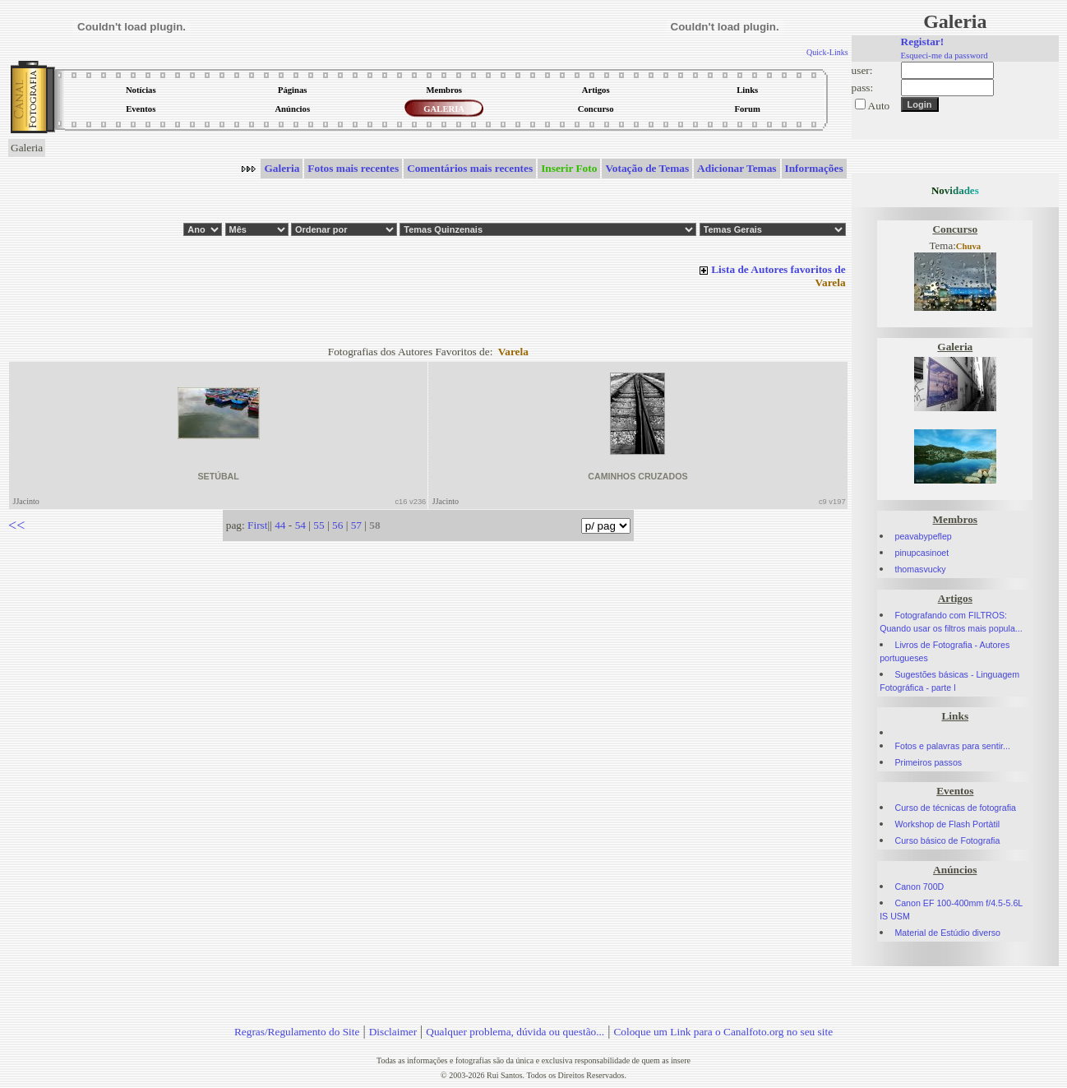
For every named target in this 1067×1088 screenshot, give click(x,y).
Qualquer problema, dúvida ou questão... (515, 1031)
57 (356, 525)
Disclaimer (393, 1031)
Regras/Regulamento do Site (297, 1031)
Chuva (968, 246)
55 (318, 525)
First (257, 525)
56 (337, 525)
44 (280, 525)
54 (300, 525)
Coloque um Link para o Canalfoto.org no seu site (723, 1031)
